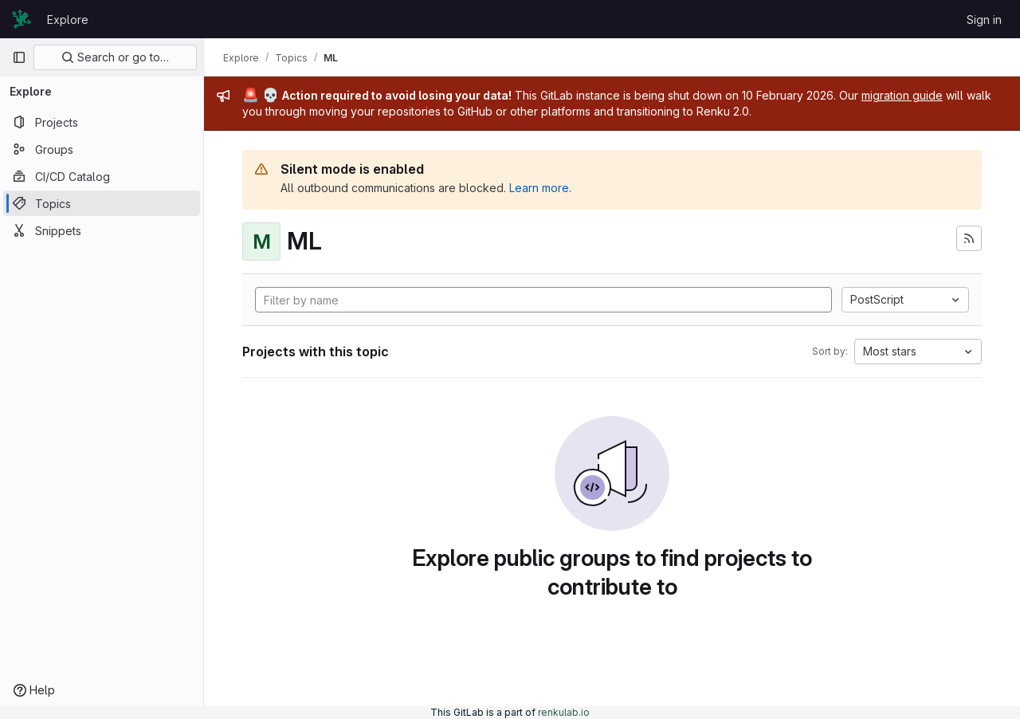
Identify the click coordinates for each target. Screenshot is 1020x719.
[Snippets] (101, 230)
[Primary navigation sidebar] (19, 57)
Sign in (984, 19)
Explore (67, 19)
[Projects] (101, 122)
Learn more (539, 187)
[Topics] (101, 203)
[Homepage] (21, 19)
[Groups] (101, 149)
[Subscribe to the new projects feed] (969, 238)
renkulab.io (564, 712)
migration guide (902, 95)
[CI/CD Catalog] (101, 176)
